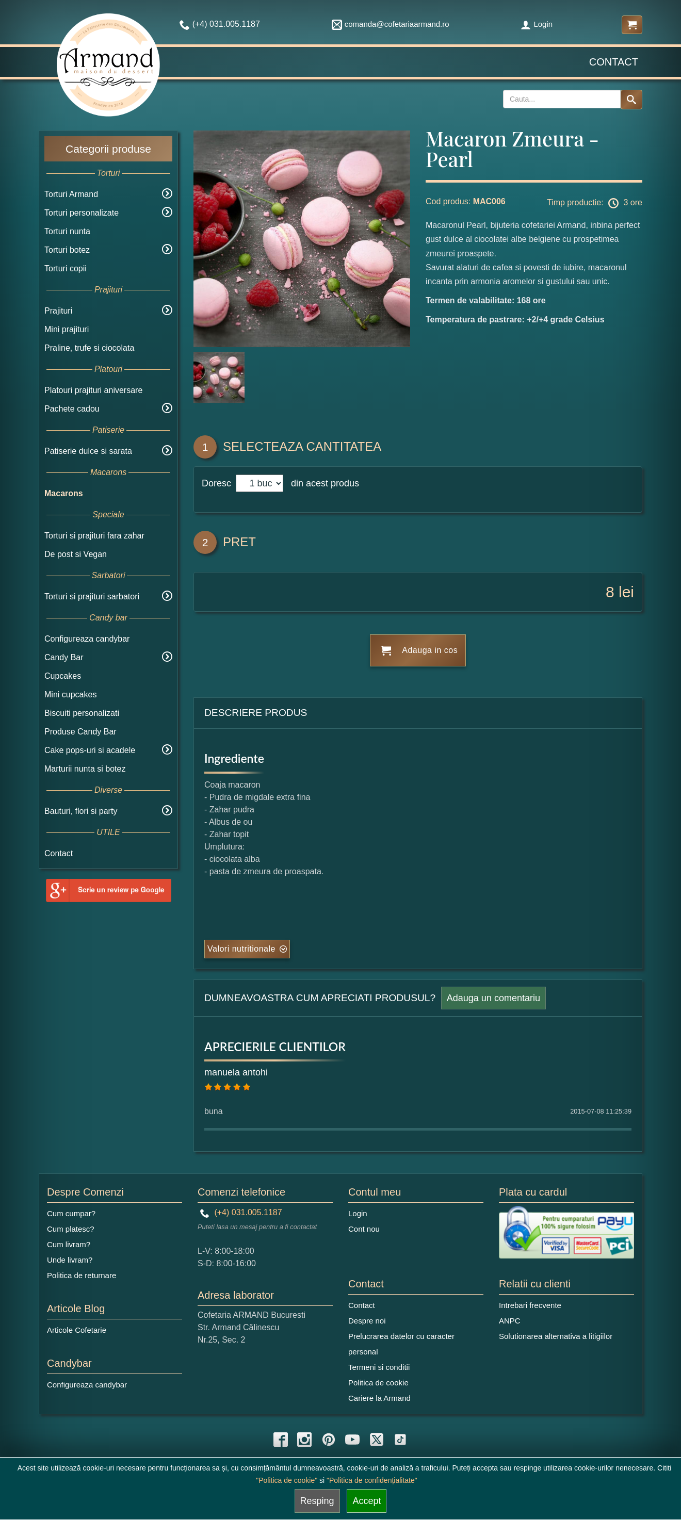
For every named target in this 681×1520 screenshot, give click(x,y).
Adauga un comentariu (493, 998)
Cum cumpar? (71, 1213)
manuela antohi (236, 1072)
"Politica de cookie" (286, 1480)
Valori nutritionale (241, 948)
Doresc (218, 483)
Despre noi (367, 1320)
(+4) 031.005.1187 (241, 1212)
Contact (613, 62)
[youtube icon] (352, 1439)
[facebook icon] (280, 1439)
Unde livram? (69, 1259)
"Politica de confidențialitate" (372, 1480)
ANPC (510, 1320)
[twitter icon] (376, 1439)
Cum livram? (68, 1244)
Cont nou (364, 1228)
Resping (317, 1501)
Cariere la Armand (379, 1398)
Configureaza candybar (86, 638)
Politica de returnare (81, 1275)
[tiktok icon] (400, 1439)
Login (537, 24)
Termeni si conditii (379, 1367)
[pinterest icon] (328, 1439)
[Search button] (631, 99)
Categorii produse (108, 149)
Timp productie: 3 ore (594, 203)
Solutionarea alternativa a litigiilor (555, 1336)
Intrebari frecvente (530, 1305)
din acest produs (322, 483)
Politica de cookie (378, 1382)
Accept (366, 1501)
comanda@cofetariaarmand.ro (390, 24)
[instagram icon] (304, 1439)
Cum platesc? (70, 1228)
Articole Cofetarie (76, 1330)
